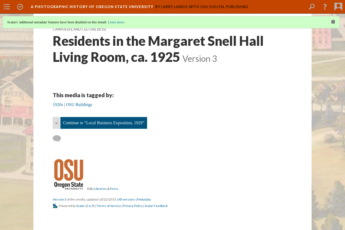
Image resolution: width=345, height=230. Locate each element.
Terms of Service (109, 206)
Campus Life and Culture (75, 29)
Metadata (144, 199)
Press (114, 189)
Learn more (116, 22)
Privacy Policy (133, 206)
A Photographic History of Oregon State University (92, 7)
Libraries (100, 189)
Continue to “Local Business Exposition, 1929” (103, 122)
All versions (126, 199)
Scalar (80, 206)
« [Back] (56, 122)
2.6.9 (90, 206)
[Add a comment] (59, 138)
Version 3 (59, 199)
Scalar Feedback (156, 206)
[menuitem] (6, 6)
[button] (325, 6)
